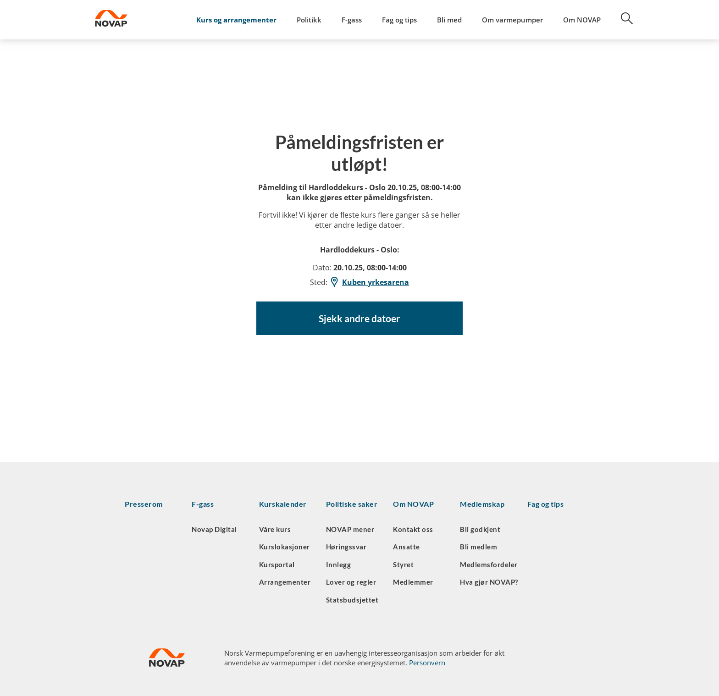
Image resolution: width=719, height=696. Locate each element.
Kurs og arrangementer (236, 19)
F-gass (352, 19)
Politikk (309, 19)
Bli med (449, 19)
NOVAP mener (350, 529)
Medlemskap (482, 503)
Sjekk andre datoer (359, 318)
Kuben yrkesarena (369, 282)
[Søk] (622, 21)
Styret (403, 564)
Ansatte (406, 547)
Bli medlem (478, 547)
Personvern (427, 662)
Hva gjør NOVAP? (489, 582)
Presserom (144, 503)
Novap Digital (214, 529)
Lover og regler (351, 582)
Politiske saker (352, 503)
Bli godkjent (480, 529)
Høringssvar (346, 547)
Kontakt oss (413, 529)
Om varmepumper (512, 19)
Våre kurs (275, 529)
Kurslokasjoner (284, 547)
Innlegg (338, 564)
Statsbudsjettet (352, 600)
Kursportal (277, 564)
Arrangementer (285, 582)
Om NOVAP (582, 19)
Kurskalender (283, 503)
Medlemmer (413, 582)
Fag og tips (399, 19)
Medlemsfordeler (489, 564)
